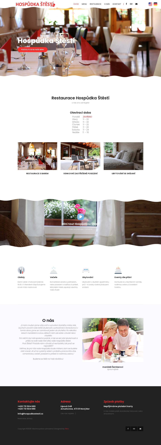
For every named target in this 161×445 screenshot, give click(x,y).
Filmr (67, 429)
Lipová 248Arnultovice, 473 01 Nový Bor (75, 407)
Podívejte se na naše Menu (32, 49)
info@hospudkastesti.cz (30, 413)
